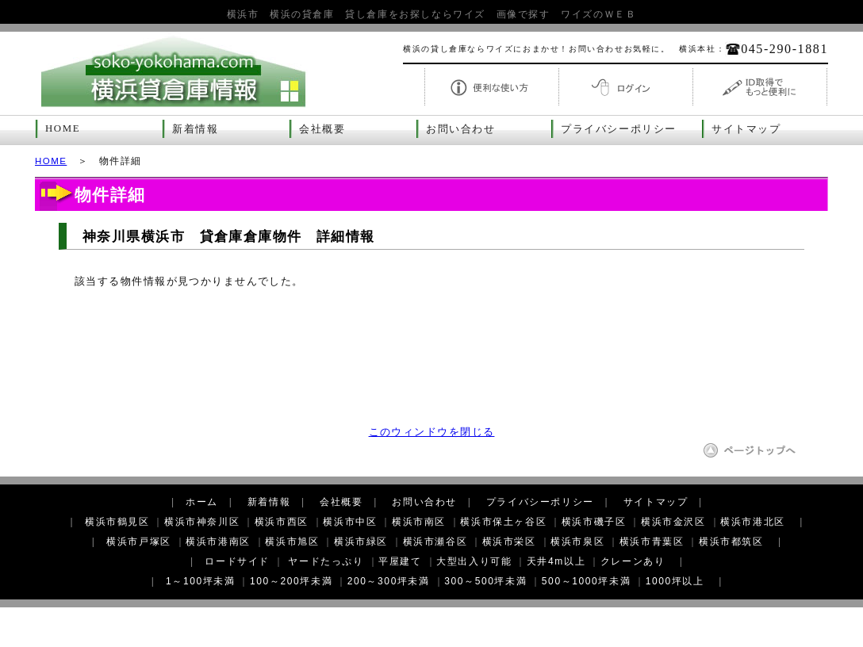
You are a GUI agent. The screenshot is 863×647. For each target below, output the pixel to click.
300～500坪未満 (485, 581)
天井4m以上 (556, 561)
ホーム (202, 501)
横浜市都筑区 (731, 541)
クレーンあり (632, 561)
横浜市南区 (419, 521)
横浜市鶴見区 (117, 521)
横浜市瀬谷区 (435, 541)
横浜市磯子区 (594, 521)
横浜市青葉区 (652, 541)
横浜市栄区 (509, 541)
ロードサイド (237, 561)
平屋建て (399, 561)
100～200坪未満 (291, 581)
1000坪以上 (675, 581)
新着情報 (195, 129)
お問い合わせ (461, 129)
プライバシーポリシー (619, 129)
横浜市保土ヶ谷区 (503, 521)
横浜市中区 (350, 521)
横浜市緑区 (361, 541)
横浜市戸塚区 (138, 541)
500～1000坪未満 (586, 581)
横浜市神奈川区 (202, 521)
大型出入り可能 (474, 561)
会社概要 (322, 129)
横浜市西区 (282, 521)
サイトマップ (746, 129)
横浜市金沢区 (673, 521)
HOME (62, 128)
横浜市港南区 (218, 541)
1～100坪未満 (201, 581)
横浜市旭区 (292, 541)
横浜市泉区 (577, 541)
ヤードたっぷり (325, 561)
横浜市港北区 (752, 521)
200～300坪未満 (388, 581)
